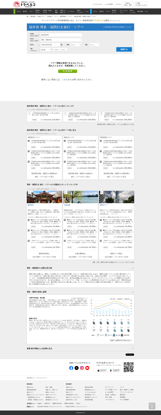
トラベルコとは (97, 4)
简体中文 (47, 403)
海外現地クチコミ (90, 395)
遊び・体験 (49, 387)
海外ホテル (69, 387)
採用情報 (122, 397)
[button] (134, 208)
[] (114, 21)
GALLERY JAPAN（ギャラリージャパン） (50, 406)
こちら (65, 79)
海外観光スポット (90, 390)
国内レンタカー (50, 392)
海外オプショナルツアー (73, 397)
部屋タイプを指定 (60, 50)
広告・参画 (108, 397)
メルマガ (118, 4)
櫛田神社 (31, 205)
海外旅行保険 (89, 387)
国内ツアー (30, 392)
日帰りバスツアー (51, 395)
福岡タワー (104, 205)
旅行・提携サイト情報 (126, 389)
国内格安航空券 (31, 390)
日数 (86, 44)
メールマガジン (109, 399)
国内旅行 (30, 384)
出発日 (32, 44)
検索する (124, 49)
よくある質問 (109, 4)
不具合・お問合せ (110, 395)
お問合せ (128, 4)
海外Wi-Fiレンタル (71, 400)
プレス (122, 387)
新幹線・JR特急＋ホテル (35, 400)
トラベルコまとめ (90, 392)
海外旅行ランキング (91, 397)
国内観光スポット (51, 397)
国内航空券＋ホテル (34, 397)
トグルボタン (80, 106)
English (39, 403)
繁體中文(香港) (69, 403)
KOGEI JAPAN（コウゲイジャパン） (77, 406)
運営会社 (122, 395)
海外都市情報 (89, 400)
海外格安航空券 (70, 390)
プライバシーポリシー (126, 392)
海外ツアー (69, 392)
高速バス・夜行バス (52, 390)
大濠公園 (67, 205)
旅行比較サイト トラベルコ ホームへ (37, 377)
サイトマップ (109, 387)
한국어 (78, 403)
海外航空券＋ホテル (72, 395)
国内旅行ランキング (52, 400)
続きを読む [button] (44, 214)
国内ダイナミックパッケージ (35, 395)
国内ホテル (30, 387)
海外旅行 (69, 384)
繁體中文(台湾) (57, 403)
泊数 (68, 44)
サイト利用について (111, 389)
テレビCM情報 (124, 399)
